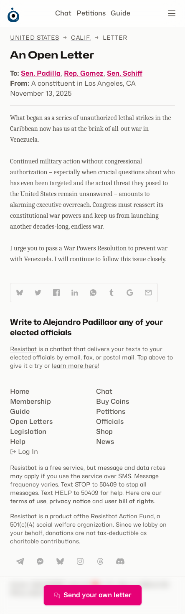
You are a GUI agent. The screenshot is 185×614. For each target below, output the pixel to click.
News (105, 442)
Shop (104, 432)
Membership (30, 401)
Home (19, 391)
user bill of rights (129, 500)
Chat (63, 13)
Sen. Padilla (41, 73)
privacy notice (70, 500)
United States (34, 37)
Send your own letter (93, 595)
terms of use (28, 500)
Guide (120, 13)
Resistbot (23, 348)
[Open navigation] (172, 13)
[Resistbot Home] (13, 20)
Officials (110, 421)
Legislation (28, 432)
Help (17, 442)
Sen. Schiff (124, 73)
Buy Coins (112, 401)
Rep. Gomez (84, 73)
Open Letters (31, 421)
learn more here (75, 365)
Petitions (91, 13)
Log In (24, 452)
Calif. (81, 37)
